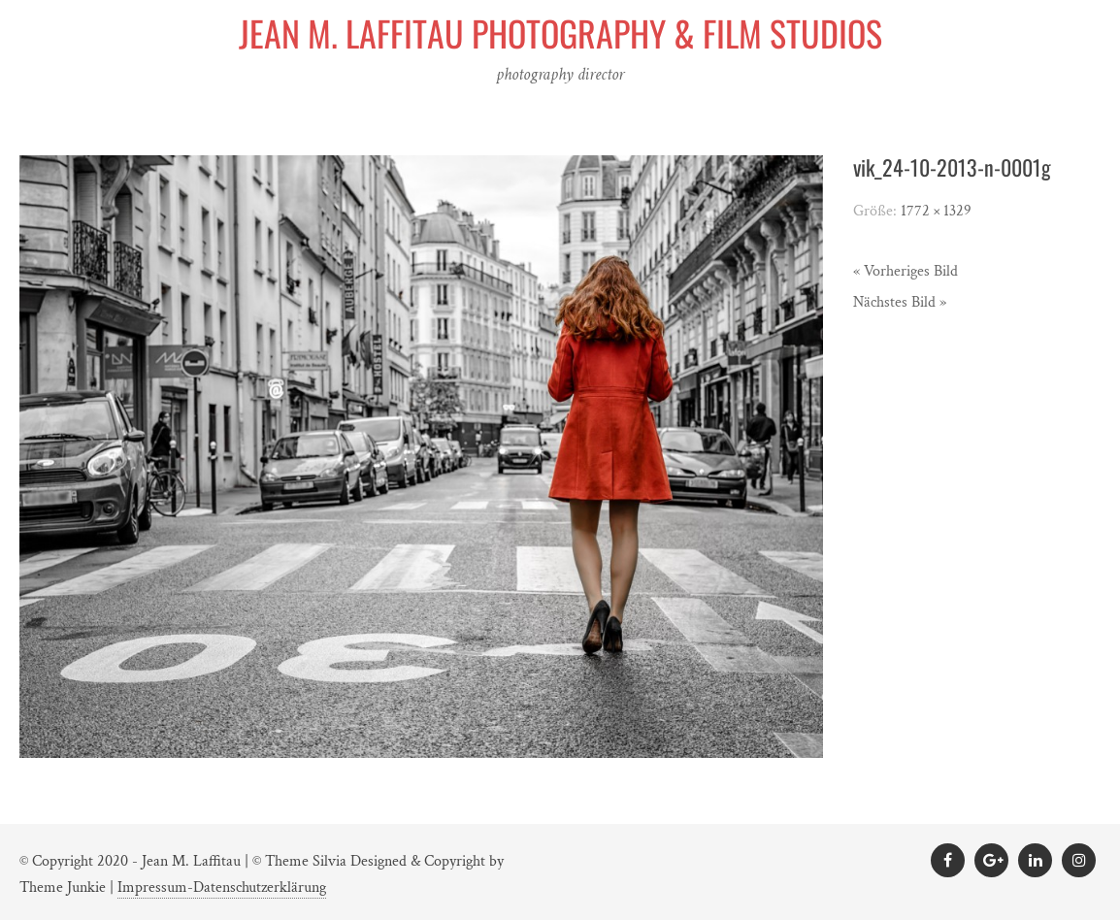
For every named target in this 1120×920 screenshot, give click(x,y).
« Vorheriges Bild (905, 271)
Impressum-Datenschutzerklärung (221, 887)
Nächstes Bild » (899, 302)
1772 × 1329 (936, 211)
